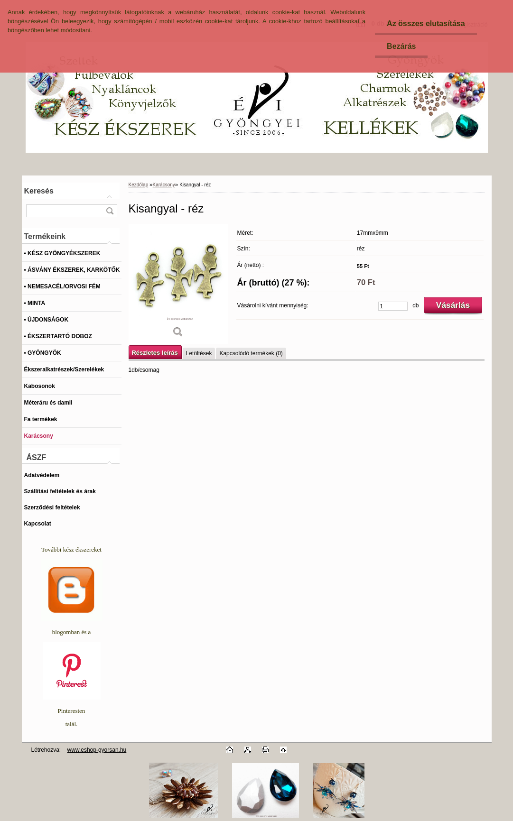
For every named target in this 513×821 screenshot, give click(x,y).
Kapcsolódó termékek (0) (250, 353)
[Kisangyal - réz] (178, 284)
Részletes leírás (155, 352)
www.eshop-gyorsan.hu (97, 750)
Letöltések (199, 353)
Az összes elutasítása (426, 23)
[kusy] (393, 306)
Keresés (39, 191)
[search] (109, 211)
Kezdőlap (139, 184)
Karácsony (164, 184)
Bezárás (401, 46)
